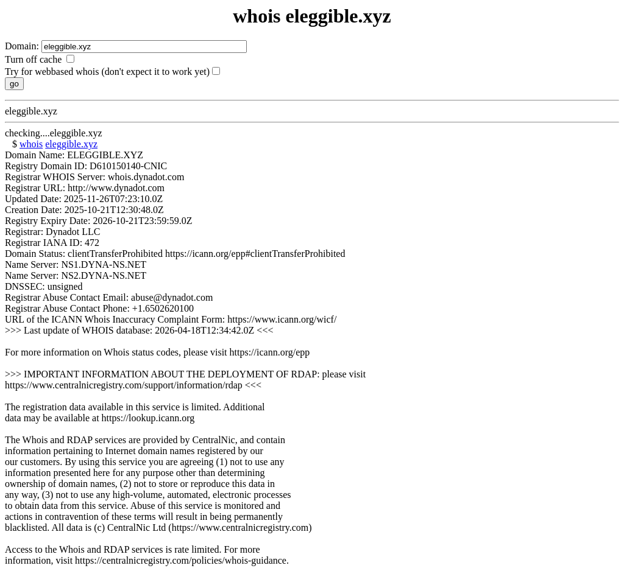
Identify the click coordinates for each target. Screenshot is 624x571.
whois (31, 144)
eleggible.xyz (71, 144)
